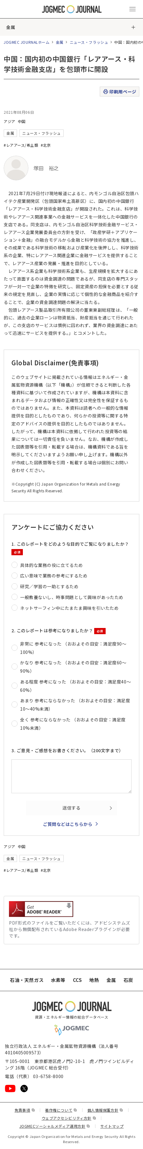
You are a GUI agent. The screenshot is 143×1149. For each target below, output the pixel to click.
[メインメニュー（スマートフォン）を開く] (132, 9)
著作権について (61, 1110)
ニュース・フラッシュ (89, 42)
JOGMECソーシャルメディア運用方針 (54, 1126)
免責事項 (25, 1110)
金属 (10, 27)
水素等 (58, 980)
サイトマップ (112, 1126)
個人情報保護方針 (105, 1110)
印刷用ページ (119, 91)
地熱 (94, 980)
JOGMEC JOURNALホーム (27, 42)
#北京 (46, 145)
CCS (77, 980)
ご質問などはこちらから (67, 824)
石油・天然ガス (27, 980)
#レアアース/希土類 (21, 145)
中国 (22, 121)
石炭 (128, 980)
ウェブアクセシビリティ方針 (69, 1118)
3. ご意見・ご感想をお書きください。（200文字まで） (67, 750)
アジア (9, 121)
